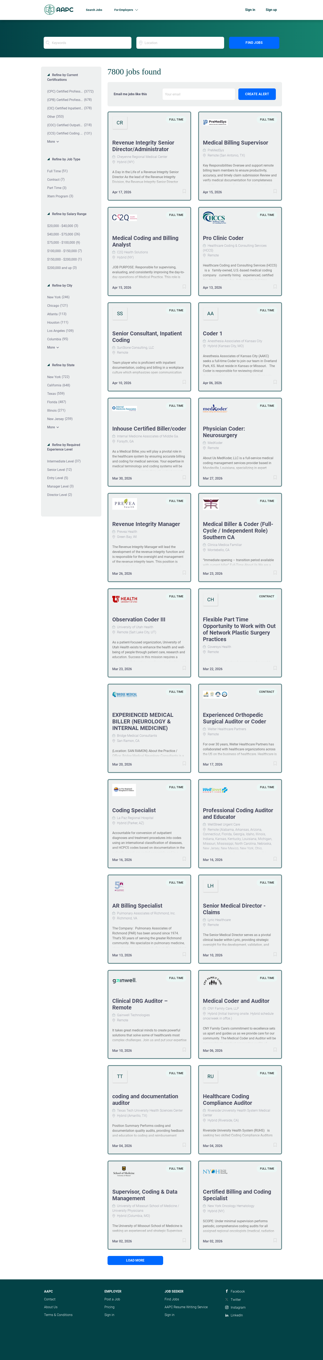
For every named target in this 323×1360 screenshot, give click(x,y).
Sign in (250, 10)
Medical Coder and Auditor (236, 1001)
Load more (135, 1260)
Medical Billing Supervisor (235, 142)
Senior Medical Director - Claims (234, 909)
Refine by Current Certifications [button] (62, 77)
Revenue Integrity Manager (146, 524)
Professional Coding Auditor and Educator (238, 813)
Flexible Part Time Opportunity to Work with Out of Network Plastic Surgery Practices (239, 629)
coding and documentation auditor (145, 1099)
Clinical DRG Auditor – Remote (140, 1004)
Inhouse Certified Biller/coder (149, 428)
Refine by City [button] (61, 285)
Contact (49, 1299)
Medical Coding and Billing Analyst (145, 241)
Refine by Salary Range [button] (69, 214)
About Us (50, 1307)
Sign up (271, 10)
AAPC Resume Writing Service (186, 1307)
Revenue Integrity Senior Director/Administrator (143, 146)
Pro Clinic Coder (223, 238)
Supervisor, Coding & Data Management (144, 1195)
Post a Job (112, 1299)
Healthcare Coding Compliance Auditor (227, 1099)
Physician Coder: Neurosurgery (224, 432)
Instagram (238, 1307)
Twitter (236, 1300)
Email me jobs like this (130, 94)
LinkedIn (237, 1315)
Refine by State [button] (63, 365)
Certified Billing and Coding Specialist (237, 1195)
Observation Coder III (138, 619)
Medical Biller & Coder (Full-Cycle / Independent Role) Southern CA (238, 531)
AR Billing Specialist (137, 905)
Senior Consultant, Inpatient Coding (147, 336)
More (51, 142)
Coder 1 (212, 333)
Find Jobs (254, 43)
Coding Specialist (134, 810)
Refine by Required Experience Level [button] (63, 447)
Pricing (109, 1307)
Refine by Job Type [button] (65, 159)
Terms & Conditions (58, 1315)
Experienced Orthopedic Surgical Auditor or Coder (234, 718)
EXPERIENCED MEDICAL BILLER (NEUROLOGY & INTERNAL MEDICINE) (142, 721)
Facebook (238, 1291)
